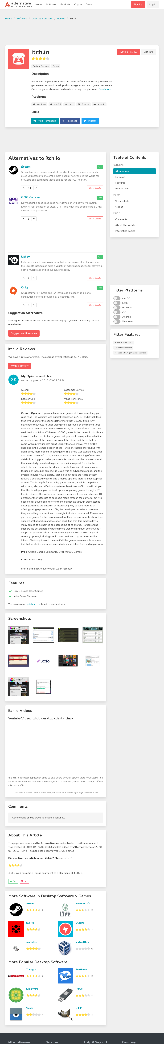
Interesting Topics (125, 231)
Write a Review (128, 52)
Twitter (92, 121)
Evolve (30, 923)
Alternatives (122, 171)
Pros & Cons (122, 188)
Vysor (29, 1008)
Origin (25, 287)
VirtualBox (82, 942)
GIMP (79, 1008)
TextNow (81, 969)
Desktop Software (42, 18)
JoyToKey (31, 942)
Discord (90, 4)
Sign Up (138, 4)
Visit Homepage (47, 121)
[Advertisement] (82, 32)
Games (61, 18)
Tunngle (31, 969)
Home (38, 4)
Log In (152, 4)
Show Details (95, 188)
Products (65, 4)
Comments (121, 219)
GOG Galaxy (30, 197)
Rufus (79, 989)
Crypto (78, 4)
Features (120, 183)
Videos (119, 207)
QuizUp (80, 923)
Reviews (120, 177)
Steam (26, 167)
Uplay (25, 257)
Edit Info (148, 52)
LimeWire (32, 989)
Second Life (83, 903)
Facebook (72, 121)
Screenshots (122, 201)
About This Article (125, 225)
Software (51, 4)
